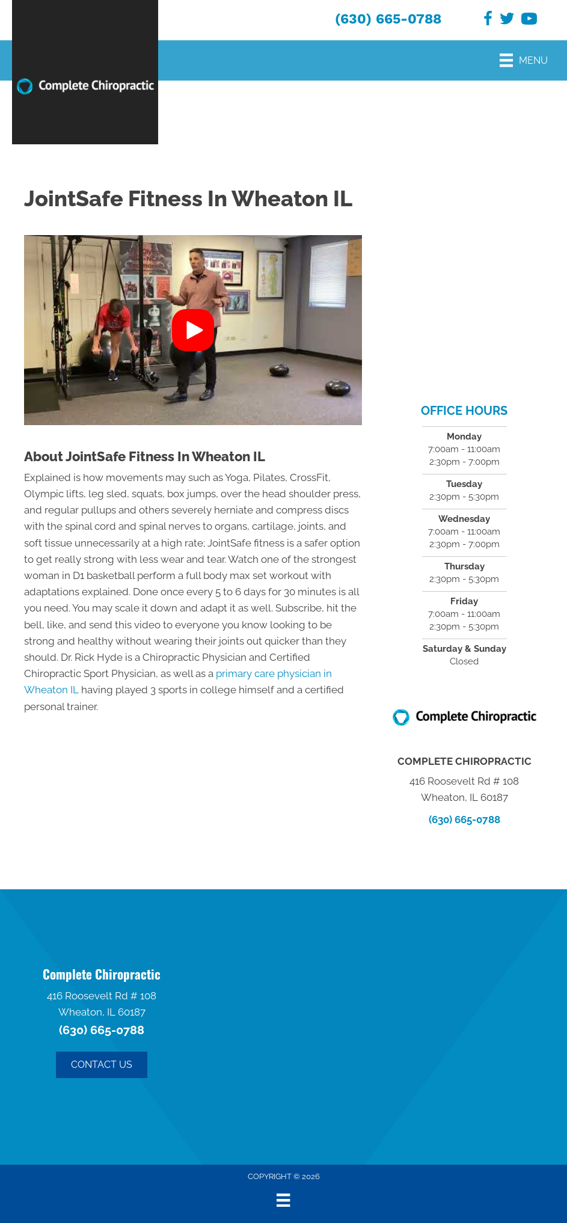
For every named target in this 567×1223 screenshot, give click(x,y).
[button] (193, 330)
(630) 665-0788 (388, 19)
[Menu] (523, 60)
